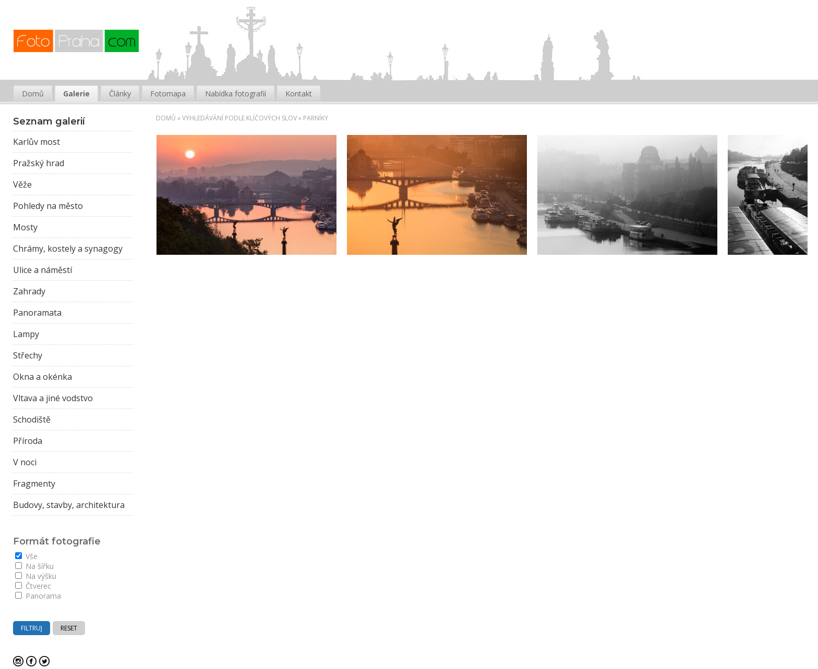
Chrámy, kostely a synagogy (68, 248)
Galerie (76, 93)
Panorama (38, 596)
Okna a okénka (42, 376)
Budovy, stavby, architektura (69, 505)
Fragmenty (34, 483)
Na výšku (35, 576)
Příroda (27, 441)
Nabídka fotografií (235, 93)
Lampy (26, 334)
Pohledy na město (48, 206)
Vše (26, 556)
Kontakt (298, 93)
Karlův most (36, 141)
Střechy (27, 355)
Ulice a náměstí (42, 270)
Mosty (25, 227)
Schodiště (32, 419)
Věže (22, 184)
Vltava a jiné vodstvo (53, 398)
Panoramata (37, 312)
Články (120, 93)
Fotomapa (168, 93)
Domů (166, 118)
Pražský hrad (38, 163)
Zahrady (29, 291)
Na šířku (34, 566)
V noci (25, 462)
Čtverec (33, 586)
